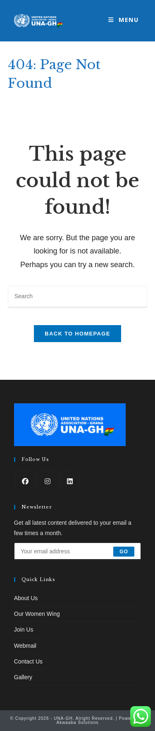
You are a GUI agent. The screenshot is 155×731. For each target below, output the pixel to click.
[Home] (10, 96)
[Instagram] (47, 481)
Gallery (23, 677)
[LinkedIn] (70, 481)
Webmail (25, 645)
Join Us (23, 629)
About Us (26, 598)
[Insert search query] (78, 297)
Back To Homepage (77, 334)
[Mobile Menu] (123, 20)
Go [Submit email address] (123, 552)
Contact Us (28, 661)
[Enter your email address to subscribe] (77, 552)
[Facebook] (25, 481)
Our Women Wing (37, 613)
